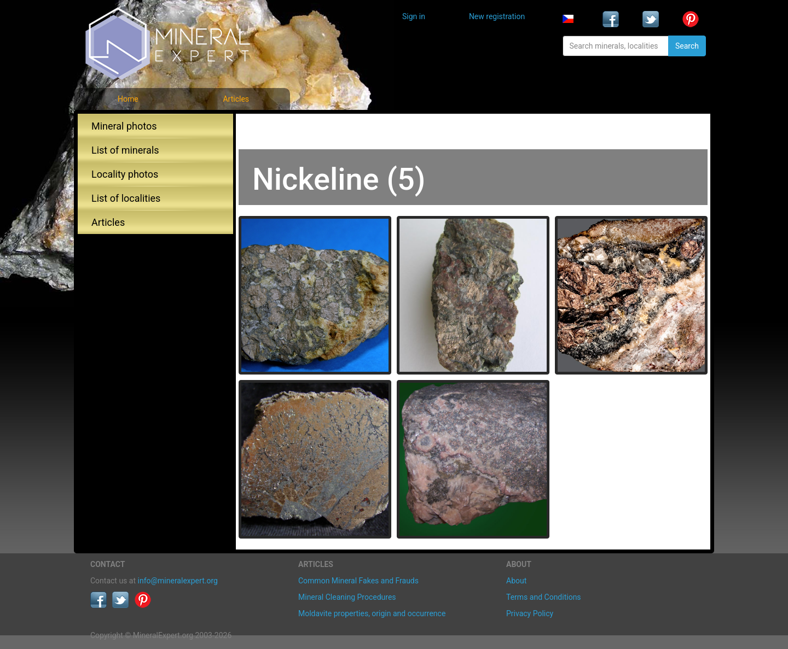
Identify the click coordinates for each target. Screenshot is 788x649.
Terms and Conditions (543, 597)
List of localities (125, 198)
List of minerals (125, 150)
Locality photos (124, 174)
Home (128, 99)
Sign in (413, 16)
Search (687, 46)
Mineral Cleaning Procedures (347, 597)
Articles (236, 99)
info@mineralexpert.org (178, 580)
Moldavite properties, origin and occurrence (371, 613)
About (516, 580)
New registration (497, 16)
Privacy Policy (529, 613)
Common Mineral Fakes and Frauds (358, 580)
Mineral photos (124, 126)
